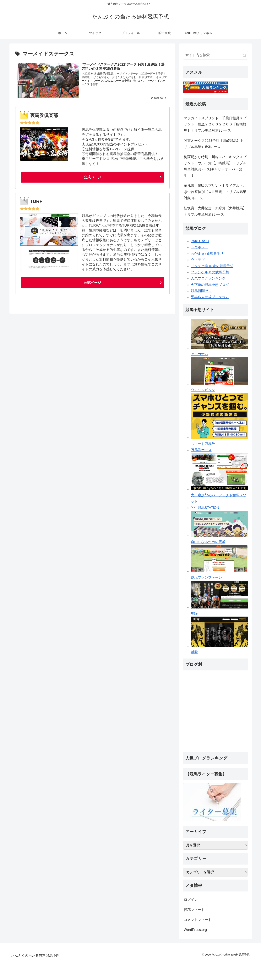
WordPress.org (195, 930)
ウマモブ (198, 260)
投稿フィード (194, 910)
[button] (244, 55)
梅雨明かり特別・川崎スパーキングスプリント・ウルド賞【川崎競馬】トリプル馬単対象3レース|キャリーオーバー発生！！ (215, 166)
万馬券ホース (201, 450)
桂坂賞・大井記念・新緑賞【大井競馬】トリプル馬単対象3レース (215, 211)
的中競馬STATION (205, 508)
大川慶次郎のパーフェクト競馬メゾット (219, 495)
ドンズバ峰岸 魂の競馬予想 (212, 266)
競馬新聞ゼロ (201, 291)
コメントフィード (198, 920)
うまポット (199, 247)
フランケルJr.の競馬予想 (210, 272)
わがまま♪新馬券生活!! (208, 253)
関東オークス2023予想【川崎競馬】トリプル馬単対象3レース (214, 144)
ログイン (191, 899)
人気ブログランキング (208, 278)
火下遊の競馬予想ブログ (210, 285)
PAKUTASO (200, 241)
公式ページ (92, 177)
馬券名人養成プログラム (210, 297)
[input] (215, 55)
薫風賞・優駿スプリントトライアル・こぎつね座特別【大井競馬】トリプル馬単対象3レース (215, 192)
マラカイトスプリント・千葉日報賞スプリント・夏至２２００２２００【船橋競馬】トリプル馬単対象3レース (215, 124)
